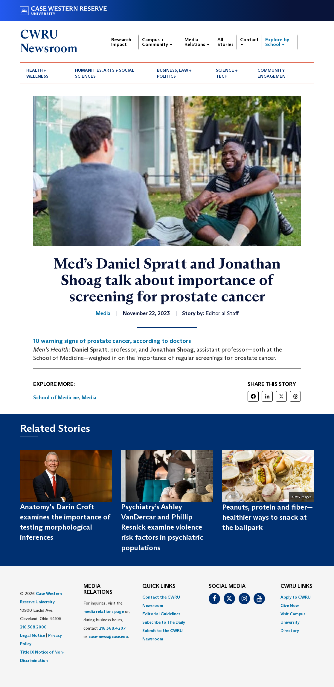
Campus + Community (157, 42)
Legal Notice (32, 635)
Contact (249, 41)
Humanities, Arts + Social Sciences (104, 73)
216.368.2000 (33, 627)
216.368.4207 (112, 628)
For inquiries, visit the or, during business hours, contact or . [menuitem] (106, 619)
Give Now (289, 605)
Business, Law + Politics (174, 73)
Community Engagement (273, 73)
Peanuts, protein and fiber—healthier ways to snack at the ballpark (267, 517)
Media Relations (196, 42)
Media (89, 397)
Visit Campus (292, 614)
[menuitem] (44, 73)
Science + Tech (227, 73)
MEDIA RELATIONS (97, 589)
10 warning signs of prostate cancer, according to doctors (112, 340)
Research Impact (121, 42)
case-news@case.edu (108, 636)
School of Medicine (56, 397)
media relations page (103, 611)
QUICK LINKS (159, 586)
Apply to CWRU (295, 597)
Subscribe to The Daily (163, 622)
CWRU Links (296, 586)
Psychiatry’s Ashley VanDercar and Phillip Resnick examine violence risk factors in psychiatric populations (162, 527)
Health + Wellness (37, 73)
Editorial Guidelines (161, 614)
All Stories (225, 42)
